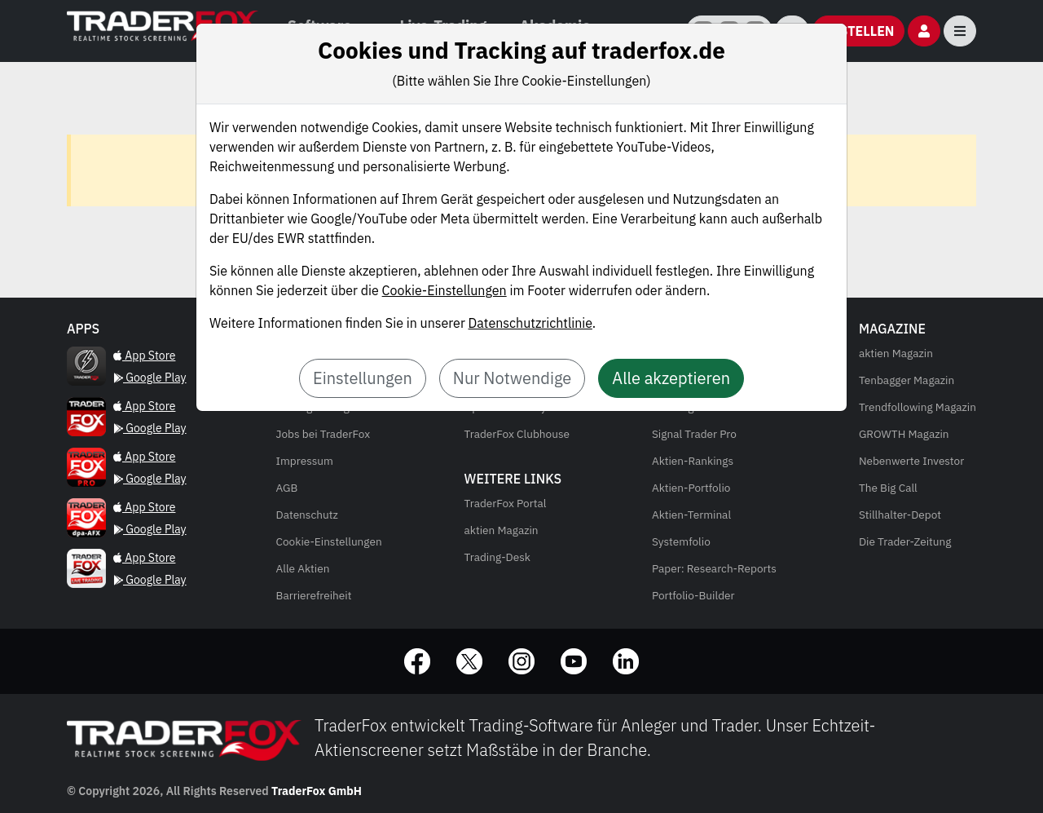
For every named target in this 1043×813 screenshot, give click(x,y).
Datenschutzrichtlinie (530, 323)
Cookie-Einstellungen (444, 290)
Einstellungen (362, 378)
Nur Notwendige (512, 378)
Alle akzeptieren (671, 378)
